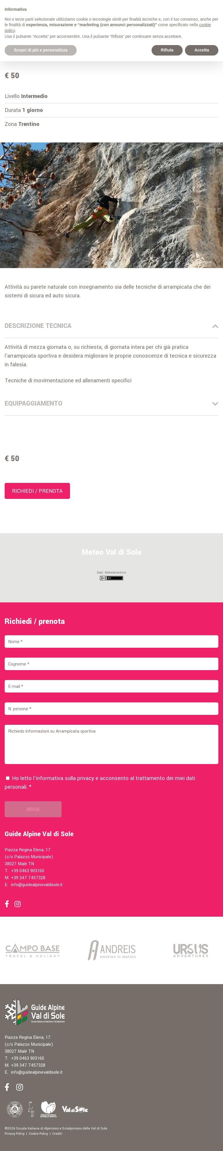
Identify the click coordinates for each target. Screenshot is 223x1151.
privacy (85, 778)
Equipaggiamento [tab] (111, 403)
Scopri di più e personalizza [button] (40, 50)
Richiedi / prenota (37, 491)
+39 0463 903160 (27, 871)
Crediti (57, 1134)
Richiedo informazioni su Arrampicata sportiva (111, 744)
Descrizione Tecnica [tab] (111, 326)
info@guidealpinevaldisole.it (37, 885)
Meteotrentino (115, 572)
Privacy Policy (14, 1134)
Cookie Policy (38, 1134)
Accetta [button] (201, 50)
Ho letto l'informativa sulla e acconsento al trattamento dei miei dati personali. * (100, 783)
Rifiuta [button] (167, 50)
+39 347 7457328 (28, 878)
